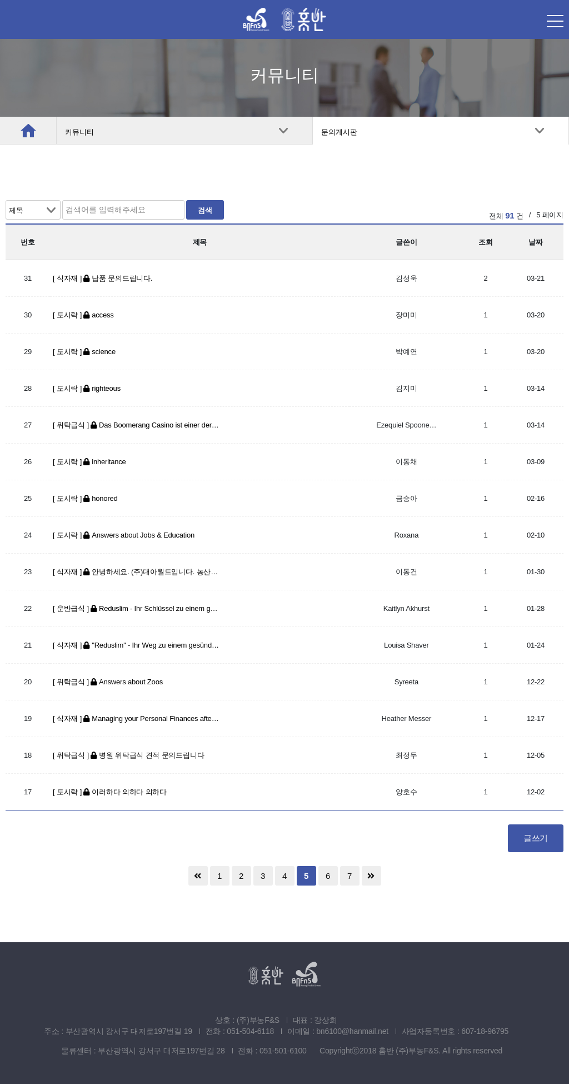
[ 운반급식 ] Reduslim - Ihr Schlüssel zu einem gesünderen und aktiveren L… (136, 608)
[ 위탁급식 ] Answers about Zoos (108, 682)
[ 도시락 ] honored (85, 498)
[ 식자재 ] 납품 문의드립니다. (102, 278)
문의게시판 (339, 132)
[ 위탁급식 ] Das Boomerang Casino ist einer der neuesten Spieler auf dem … (136, 425)
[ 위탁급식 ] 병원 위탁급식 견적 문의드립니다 (128, 755)
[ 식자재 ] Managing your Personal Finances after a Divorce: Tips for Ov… (136, 718)
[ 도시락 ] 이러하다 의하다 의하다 (110, 792)
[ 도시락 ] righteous (87, 388)
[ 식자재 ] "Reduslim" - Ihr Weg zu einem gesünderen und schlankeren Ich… (136, 645)
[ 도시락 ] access (83, 315)
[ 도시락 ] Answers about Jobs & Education (123, 535)
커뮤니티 (79, 132)
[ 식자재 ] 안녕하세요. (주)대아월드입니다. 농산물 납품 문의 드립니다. (136, 572)
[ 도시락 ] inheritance (89, 462)
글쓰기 (535, 838)
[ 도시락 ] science (84, 351)
